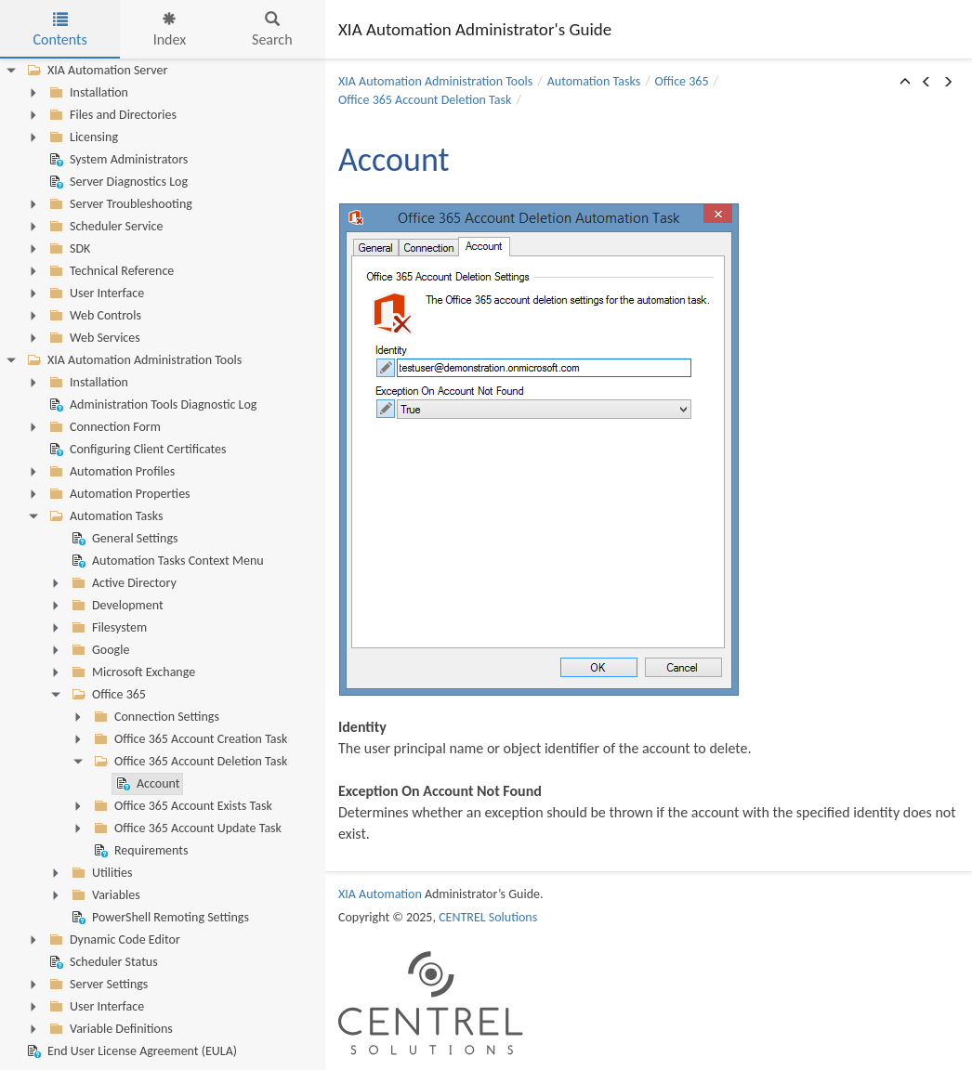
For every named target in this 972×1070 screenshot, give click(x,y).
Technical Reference (110, 271)
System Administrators (117, 160)
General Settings (123, 539)
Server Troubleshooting (119, 204)
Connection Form (103, 427)
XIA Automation (380, 894)
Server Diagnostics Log (117, 182)
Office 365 (107, 695)
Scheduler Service (104, 226)
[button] (905, 82)
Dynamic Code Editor (113, 940)
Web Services (93, 338)
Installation (87, 93)
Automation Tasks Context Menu (166, 561)
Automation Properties (118, 494)
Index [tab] (170, 30)
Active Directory (122, 583)
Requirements (139, 851)
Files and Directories (111, 115)
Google (98, 650)
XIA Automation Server (95, 70)
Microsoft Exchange (131, 672)
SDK (68, 249)
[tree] (162, 561)
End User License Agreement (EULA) (130, 1051)
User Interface (95, 293)
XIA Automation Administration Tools (132, 360)
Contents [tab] (59, 30)
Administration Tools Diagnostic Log (151, 405)
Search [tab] (272, 30)
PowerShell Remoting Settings (158, 918)
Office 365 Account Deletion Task (188, 761)
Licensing (82, 137)
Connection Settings (154, 717)
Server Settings (97, 984)
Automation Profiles (110, 472)
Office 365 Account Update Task (186, 828)
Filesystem (107, 628)
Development (116, 605)
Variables (104, 895)
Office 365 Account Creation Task (188, 739)
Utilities (100, 873)
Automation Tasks (104, 516)
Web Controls (93, 316)
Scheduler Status (102, 962)
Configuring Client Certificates (136, 449)
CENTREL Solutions (488, 917)
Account (145, 784)
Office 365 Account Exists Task (181, 806)
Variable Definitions (109, 1029)
